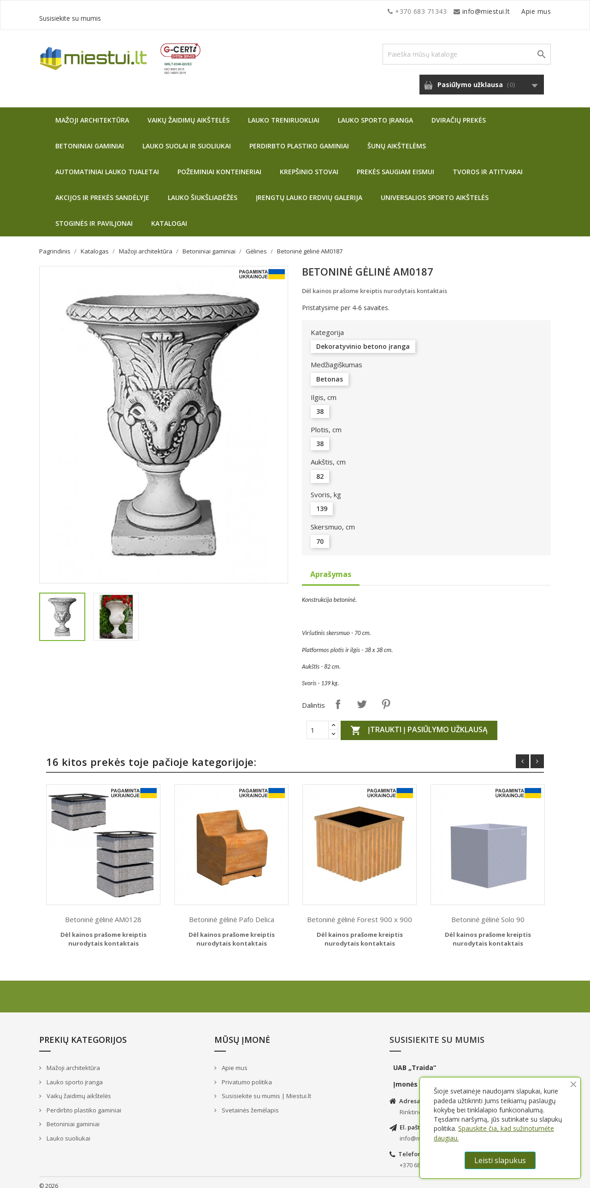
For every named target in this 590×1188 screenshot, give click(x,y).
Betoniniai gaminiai (89, 139)
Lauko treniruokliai (283, 113)
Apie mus (463, 11)
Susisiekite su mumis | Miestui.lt (265, 1089)
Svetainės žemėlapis (249, 1103)
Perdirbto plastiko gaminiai (299, 139)
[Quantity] (318, 723)
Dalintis (338, 697)
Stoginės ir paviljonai (94, 216)
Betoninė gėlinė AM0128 (103, 912)
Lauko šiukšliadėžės (202, 190)
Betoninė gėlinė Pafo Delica (231, 912)
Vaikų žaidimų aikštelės (189, 113)
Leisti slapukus (500, 1160)
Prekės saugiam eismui (395, 164)
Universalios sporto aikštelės (435, 190)
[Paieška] (467, 47)
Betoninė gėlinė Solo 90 (488, 912)
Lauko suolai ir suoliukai (186, 139)
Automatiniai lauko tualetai (107, 164)
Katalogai (169, 216)
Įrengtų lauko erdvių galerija (309, 190)
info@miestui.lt (131, 11)
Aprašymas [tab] (330, 567)
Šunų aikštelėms (396, 139)
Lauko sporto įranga (375, 113)
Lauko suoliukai (67, 1131)
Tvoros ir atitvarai (488, 164)
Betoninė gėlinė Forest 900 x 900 (359, 912)
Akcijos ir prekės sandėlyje (102, 190)
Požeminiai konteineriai (219, 164)
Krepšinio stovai (309, 164)
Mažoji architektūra (92, 113)
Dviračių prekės (458, 113)
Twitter (362, 697)
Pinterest (386, 697)
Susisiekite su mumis (517, 11)
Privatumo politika (246, 1075)
